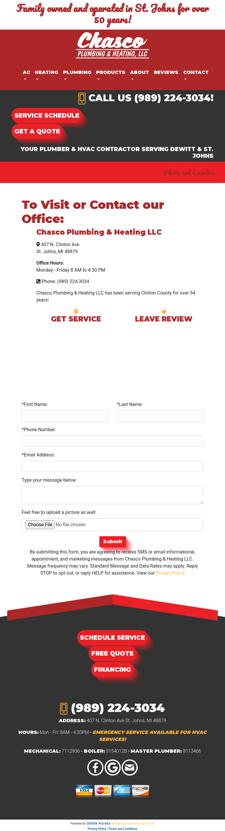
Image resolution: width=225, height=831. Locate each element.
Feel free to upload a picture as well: (59, 512)
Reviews (166, 72)
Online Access (98, 823)
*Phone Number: (39, 429)
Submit (112, 541)
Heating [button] (46, 72)
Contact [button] (196, 72)
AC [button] (26, 72)
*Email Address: (38, 455)
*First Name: (35, 404)
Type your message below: (49, 480)
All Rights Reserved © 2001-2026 (133, 823)
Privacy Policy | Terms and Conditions (112, 828)
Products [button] (110, 72)
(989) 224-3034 (172, 98)
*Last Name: (130, 404)
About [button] (139, 72)
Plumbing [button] (77, 72)
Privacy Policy (170, 573)
